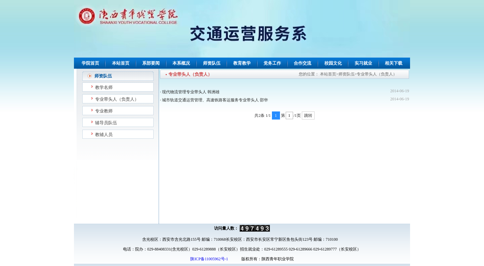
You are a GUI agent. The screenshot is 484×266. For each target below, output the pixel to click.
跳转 (308, 115)
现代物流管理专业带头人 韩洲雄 (190, 92)
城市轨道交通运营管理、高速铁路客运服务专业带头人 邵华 (215, 100)
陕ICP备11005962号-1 (208, 259)
